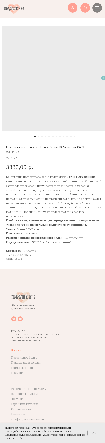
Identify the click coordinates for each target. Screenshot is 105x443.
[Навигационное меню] (97, 7)
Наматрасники (22, 368)
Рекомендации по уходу (28, 389)
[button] (73, 8)
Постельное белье (24, 357)
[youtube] (20, 318)
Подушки (18, 373)
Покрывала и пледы (26, 362)
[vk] (13, 318)
